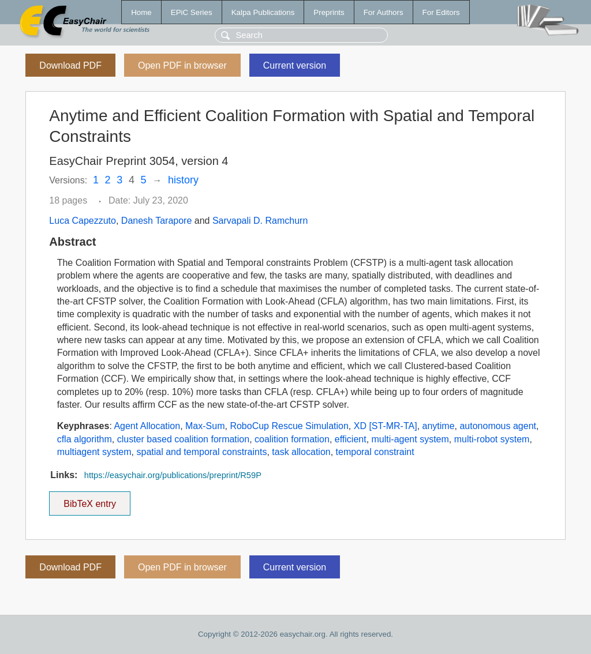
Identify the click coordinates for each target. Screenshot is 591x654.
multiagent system (94, 452)
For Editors (441, 12)
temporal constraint (375, 452)
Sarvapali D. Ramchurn (260, 220)
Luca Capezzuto (82, 220)
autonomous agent (497, 426)
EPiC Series (191, 12)
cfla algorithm (84, 439)
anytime (438, 426)
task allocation (301, 452)
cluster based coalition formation (183, 439)
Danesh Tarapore (156, 220)
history (183, 180)
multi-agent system (410, 439)
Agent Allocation (147, 426)
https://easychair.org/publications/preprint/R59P (172, 475)
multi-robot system (492, 439)
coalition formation (292, 439)
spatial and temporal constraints (201, 452)
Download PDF (70, 65)
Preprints (328, 12)
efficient (350, 439)
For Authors (383, 12)
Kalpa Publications (263, 12)
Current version (294, 65)
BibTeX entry (90, 500)
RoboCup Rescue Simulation (289, 426)
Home (141, 12)
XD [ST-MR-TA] (385, 426)
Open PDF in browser (182, 65)
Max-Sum (205, 426)
